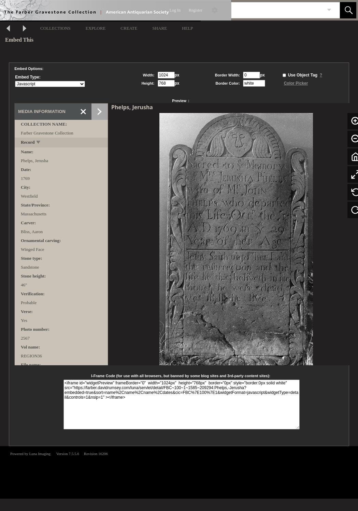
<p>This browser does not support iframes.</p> (179, 471)
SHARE (159, 28)
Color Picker (296, 83)
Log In (175, 10)
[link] (329, 10)
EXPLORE (96, 28)
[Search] (277, 10)
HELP (187, 28)
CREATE (128, 28)
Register (195, 10)
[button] (348, 10)
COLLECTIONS (55, 28)
